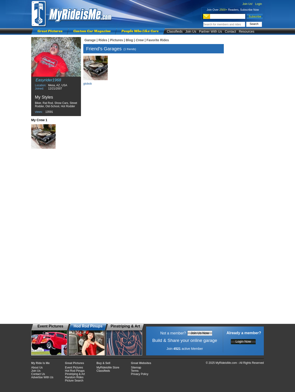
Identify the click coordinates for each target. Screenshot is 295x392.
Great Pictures (50, 30)
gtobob (87, 83)
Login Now (243, 341)
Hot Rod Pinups (74, 370)
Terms (135, 370)
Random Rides (74, 377)
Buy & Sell (103, 363)
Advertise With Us (42, 377)
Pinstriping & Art (75, 374)
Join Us (190, 31)
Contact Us (38, 374)
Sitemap (136, 367)
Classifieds (175, 31)
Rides (102, 40)
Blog (129, 40)
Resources (246, 31)
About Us (37, 367)
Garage (90, 40)
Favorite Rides (158, 40)
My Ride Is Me (40, 363)
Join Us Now (200, 333)
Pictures (116, 40)
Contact (230, 31)
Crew (140, 40)
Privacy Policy (139, 374)
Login (258, 4)
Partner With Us (210, 31)
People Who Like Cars (140, 30)
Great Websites (141, 363)
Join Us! (247, 4)
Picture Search (74, 380)
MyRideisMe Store (108, 367)
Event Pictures (74, 367)
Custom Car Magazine (92, 30)
